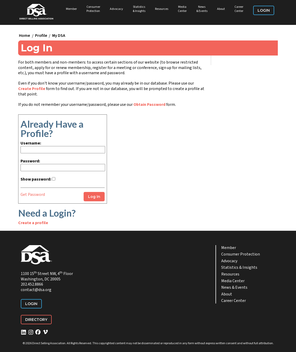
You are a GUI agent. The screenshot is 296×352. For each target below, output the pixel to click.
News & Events (201, 9)
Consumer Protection (93, 9)
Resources (161, 9)
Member (71, 9)
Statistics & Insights (139, 9)
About (221, 9)
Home (24, 36)
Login (264, 10)
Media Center (182, 9)
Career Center (238, 9)
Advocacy (116, 9)
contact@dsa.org (36, 290)
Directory (36, 319)
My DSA (58, 36)
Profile (41, 36)
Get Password (33, 194)
